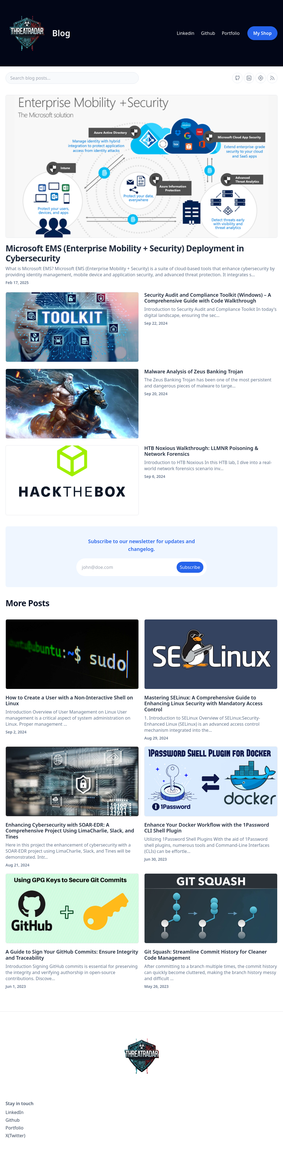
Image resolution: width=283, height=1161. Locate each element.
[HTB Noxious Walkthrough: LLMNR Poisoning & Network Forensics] (72, 480)
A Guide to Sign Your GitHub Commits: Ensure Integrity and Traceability (72, 954)
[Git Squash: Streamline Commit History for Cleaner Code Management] (210, 908)
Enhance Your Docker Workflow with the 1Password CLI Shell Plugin (206, 827)
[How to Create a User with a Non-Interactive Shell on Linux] (72, 654)
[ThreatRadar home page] (141, 1056)
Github (208, 33)
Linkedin (185, 33)
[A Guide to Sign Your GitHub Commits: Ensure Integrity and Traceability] (72, 908)
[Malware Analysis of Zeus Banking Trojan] (72, 404)
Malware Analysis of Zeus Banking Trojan (193, 371)
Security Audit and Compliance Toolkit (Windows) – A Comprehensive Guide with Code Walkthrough (207, 297)
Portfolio (231, 33)
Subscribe (190, 567)
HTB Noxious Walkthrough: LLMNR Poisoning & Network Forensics (201, 451)
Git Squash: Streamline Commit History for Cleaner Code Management (205, 954)
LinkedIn (14, 1112)
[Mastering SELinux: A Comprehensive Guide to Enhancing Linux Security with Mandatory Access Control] (210, 654)
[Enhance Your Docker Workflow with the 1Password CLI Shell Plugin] (210, 781)
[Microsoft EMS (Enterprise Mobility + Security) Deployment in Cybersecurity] (141, 166)
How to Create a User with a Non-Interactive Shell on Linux (69, 700)
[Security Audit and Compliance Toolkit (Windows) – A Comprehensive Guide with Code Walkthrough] (72, 327)
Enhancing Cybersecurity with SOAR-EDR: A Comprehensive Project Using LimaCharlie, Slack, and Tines (70, 830)
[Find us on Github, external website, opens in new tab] (237, 78)
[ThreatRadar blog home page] (37, 33)
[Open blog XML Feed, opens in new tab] (272, 78)
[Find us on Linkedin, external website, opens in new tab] (249, 78)
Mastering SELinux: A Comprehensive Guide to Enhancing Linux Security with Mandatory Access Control (203, 703)
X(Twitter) (15, 1136)
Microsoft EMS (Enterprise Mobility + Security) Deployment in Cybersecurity (125, 253)
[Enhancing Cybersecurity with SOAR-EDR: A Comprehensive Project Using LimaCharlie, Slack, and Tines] (72, 781)
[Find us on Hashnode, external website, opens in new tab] (260, 78)
